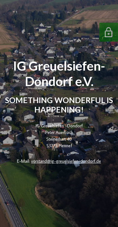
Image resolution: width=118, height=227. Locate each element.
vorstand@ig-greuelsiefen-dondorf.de (66, 161)
